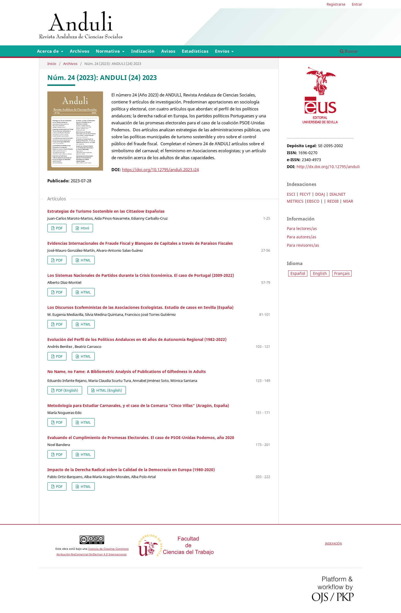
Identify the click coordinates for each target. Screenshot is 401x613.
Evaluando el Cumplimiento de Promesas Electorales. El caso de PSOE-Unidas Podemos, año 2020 (140, 437)
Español (297, 273)
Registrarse (336, 4)
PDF (59, 228)
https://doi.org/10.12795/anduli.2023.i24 (160, 169)
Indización (143, 51)
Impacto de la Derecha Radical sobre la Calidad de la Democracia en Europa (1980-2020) (131, 469)
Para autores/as (301, 236)
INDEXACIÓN (333, 543)
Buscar (349, 51)
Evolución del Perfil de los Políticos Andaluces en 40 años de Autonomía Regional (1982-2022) (136, 339)
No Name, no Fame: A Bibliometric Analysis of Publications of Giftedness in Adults (126, 371)
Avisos (168, 51)
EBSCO (313, 201)
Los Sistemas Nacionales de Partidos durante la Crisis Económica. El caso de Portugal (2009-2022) (140, 275)
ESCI (291, 194)
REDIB (333, 201)
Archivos (79, 51)
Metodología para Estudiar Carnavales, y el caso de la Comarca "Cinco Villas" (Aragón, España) (138, 405)
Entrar (357, 4)
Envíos (223, 51)
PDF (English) (66, 390)
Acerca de (48, 51)
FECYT (305, 194)
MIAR (348, 201)
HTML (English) (109, 390)
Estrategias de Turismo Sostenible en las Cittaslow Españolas (106, 211)
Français (342, 273)
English (320, 273)
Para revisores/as (303, 245)
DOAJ (320, 194)
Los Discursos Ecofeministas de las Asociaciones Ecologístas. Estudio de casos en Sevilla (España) (140, 307)
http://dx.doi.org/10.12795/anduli (328, 166)
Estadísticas (195, 51)
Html (84, 228)
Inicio (51, 63)
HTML (85, 260)
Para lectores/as (302, 228)
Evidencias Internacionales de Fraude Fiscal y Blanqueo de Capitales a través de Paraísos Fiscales (140, 243)
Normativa (108, 51)
